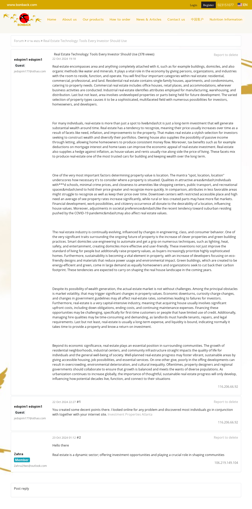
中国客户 (197, 19)
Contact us (176, 19)
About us (69, 19)
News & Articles (148, 19)
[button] (4, 31)
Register (208, 5)
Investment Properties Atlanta (130, 414)
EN (242, 4)
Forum (19, 41)
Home (51, 19)
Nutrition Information (226, 19)
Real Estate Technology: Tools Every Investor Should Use (85, 41)
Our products (93, 19)
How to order (120, 19)
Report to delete (226, 55)
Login (193, 5)
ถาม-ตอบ (33, 41)
